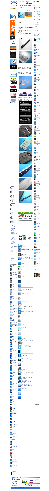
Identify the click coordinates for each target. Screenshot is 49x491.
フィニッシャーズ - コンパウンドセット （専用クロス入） (37, 59)
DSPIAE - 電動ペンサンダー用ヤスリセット (13, 436)
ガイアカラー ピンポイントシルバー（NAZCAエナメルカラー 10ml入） (37, 256)
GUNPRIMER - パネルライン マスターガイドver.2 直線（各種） (37, 160)
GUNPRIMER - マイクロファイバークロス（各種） (37, 111)
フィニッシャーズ (12, 195)
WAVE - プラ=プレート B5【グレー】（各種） (13, 350)
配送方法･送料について (26, 487)
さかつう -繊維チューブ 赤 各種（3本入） (13, 446)
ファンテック (12, 209)
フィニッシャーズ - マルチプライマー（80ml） (13, 322)
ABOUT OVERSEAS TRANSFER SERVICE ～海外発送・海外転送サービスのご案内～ (37, 267)
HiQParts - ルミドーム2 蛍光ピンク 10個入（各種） (37, 224)
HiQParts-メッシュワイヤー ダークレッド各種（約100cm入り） (37, 74)
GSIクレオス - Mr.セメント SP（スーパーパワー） (13, 301)
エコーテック (12, 204)
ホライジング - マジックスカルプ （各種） (13, 267)
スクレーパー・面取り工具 (13, 228)
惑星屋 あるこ (12, 221)
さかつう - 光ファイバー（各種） (13, 284)
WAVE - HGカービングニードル (13, 286)
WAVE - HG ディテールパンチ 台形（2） (37, 131)
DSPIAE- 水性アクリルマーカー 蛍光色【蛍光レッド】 (13, 357)
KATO (11, 210)
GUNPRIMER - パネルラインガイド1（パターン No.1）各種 (37, 250)
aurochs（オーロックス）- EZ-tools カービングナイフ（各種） (13, 384)
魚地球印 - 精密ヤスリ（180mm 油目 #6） (13, 439)
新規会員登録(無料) (36, 13)
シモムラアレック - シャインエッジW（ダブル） (37, 92)
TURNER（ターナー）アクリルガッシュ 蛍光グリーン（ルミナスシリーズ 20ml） (37, 210)
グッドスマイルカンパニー (13, 203)
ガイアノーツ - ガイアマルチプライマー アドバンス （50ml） (13, 328)
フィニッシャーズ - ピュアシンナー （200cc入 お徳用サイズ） (13, 465)
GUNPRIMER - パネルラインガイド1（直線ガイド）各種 (37, 253)
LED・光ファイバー (12, 232)
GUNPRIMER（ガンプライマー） (21, 8)
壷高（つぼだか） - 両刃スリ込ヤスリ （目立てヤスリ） (37, 105)
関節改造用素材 (12, 243)
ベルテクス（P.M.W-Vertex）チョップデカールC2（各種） (13, 333)
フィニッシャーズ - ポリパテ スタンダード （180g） (37, 139)
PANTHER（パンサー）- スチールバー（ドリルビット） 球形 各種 (13, 449)
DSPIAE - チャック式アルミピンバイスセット (13, 452)
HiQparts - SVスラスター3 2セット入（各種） (24, 358)
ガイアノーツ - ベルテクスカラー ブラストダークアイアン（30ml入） (13, 379)
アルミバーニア (12, 235)
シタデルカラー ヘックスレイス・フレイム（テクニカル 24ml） (37, 235)
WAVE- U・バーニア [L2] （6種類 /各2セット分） (13, 441)
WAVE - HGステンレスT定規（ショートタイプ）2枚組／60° (37, 144)
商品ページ (26, 34)
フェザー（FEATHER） (13, 201)
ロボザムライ (12, 192)
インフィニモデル (12, 200)
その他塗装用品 (12, 251)
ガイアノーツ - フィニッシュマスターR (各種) (37, 72)
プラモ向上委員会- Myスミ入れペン (13, 367)
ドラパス (11, 216)
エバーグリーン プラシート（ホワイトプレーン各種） (13, 277)
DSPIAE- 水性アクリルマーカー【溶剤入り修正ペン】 (13, 353)
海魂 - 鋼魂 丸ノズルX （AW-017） (37, 128)
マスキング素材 (12, 230)
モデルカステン (12, 259)
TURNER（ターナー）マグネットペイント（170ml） (37, 166)
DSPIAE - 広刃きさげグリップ (13, 348)
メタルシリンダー (12, 238)
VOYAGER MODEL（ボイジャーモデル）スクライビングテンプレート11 (37, 77)
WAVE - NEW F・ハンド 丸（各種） (37, 42)
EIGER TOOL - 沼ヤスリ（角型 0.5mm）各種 (37, 95)
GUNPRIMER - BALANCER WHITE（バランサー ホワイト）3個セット (37, 84)
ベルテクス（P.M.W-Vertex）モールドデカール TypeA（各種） (13, 315)
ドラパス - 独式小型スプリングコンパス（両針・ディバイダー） (37, 118)
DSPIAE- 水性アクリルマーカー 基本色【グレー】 (13, 410)
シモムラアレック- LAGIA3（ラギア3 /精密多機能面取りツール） (13, 306)
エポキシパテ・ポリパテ (13, 229)
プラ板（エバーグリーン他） (13, 242)
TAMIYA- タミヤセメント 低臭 (37, 99)
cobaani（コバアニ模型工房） (13, 217)
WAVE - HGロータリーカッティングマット (37, 63)
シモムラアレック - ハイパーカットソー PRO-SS (13, 317)
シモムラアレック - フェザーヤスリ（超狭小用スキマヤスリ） (13, 336)
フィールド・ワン (12, 208)
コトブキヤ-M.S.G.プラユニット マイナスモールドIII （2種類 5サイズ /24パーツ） (13, 444)
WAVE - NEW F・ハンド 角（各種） (37, 44)
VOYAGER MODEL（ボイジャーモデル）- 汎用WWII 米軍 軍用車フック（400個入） (37, 81)
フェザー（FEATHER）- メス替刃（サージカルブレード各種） (13, 434)
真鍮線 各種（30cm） (37, 263)
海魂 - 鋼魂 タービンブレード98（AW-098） (13, 431)
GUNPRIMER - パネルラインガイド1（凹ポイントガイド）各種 (37, 243)
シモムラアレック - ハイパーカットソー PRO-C (37, 141)
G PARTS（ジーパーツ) (27, 1)
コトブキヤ (11, 187)
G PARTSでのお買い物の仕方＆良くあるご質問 (37, 266)
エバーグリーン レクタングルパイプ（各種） (13, 265)
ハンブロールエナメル (13, 249)
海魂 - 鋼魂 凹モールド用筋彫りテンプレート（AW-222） (37, 201)
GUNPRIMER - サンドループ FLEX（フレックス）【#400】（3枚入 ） (37, 102)
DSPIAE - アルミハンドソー (37, 121)
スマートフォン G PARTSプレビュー (13, 471)
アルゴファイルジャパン (13, 220)
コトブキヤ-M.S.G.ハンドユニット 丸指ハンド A (37, 221)
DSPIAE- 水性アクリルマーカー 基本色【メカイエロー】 (13, 355)
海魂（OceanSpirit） (12, 199)
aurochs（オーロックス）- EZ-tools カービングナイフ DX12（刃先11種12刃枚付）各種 (37, 185)
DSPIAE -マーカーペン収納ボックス (13, 429)
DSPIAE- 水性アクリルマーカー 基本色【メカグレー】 (13, 413)
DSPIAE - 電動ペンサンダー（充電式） (37, 168)
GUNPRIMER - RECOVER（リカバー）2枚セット (25, 240)
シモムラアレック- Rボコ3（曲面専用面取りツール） (13, 401)
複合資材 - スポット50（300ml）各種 (37, 226)
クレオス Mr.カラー (12, 250)
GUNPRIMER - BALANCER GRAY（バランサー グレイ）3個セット (37, 163)
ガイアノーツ (12, 193)
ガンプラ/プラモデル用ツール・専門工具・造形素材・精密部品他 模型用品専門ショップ (17, 1)
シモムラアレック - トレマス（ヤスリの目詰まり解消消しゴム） (37, 150)
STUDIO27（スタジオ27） (13, 206)
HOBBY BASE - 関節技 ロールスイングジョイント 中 (37, 190)
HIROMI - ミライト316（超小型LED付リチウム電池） (37, 238)
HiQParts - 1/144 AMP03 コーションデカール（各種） (13, 389)
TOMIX (11, 213)
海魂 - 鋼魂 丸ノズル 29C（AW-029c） (13, 293)
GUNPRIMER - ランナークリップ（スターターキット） (37, 181)
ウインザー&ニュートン (13, 212)
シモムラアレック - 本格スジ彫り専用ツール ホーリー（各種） (37, 216)
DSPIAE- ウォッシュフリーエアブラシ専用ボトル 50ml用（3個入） (13, 396)
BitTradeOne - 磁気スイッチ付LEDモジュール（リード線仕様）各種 (37, 241)
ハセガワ (11, 205)
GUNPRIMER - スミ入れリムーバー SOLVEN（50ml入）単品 (13, 373)
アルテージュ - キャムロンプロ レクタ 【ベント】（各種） (37, 147)
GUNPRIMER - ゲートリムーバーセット (13, 456)
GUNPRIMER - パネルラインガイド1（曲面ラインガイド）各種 (37, 258)
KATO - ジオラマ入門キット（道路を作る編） (37, 195)
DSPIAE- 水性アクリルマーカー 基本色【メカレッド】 (13, 404)
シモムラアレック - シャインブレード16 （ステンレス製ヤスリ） (13, 459)
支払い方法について (22, 487)
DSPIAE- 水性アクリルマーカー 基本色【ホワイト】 (37, 53)
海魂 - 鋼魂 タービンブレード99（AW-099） (13, 298)
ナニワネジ (11, 190)
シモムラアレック (12, 186)
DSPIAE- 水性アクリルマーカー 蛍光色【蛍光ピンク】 (13, 362)
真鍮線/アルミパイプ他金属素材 (13, 239)
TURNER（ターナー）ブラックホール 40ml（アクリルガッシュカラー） (13, 370)
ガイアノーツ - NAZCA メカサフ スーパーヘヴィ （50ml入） (37, 89)
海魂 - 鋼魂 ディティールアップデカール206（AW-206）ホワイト (37, 204)
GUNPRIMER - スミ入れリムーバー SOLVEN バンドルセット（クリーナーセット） (37, 153)
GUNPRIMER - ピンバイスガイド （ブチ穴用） (37, 113)
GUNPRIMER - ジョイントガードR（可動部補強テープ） (37, 213)
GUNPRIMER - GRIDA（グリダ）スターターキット (37, 66)
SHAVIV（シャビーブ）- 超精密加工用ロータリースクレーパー (37, 124)
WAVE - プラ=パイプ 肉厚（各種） (37, 193)
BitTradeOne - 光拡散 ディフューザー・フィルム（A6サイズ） (37, 47)
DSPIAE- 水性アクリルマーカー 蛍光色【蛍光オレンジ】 (13, 360)
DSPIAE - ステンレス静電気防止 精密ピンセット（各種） (13, 365)
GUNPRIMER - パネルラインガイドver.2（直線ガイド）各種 (13, 309)
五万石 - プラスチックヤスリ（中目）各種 (37, 176)
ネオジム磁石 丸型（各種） (37, 261)
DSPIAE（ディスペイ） (13, 222)
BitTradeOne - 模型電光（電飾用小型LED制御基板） (37, 56)
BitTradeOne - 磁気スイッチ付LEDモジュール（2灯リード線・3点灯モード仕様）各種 (37, 229)
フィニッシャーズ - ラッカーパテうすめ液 (13, 269)
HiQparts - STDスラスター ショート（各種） (13, 289)
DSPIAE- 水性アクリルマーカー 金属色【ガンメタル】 (13, 424)
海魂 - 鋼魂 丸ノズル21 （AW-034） (37, 115)
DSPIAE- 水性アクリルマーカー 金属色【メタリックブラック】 (13, 416)
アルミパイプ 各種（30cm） (36, 232)
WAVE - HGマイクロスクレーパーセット (13, 381)
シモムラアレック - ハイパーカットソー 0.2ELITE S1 (37, 171)
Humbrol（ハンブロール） (13, 196)
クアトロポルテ (12, 191)
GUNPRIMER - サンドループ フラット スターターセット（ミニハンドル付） (37, 157)
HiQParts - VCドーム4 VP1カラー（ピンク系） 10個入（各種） (13, 376)
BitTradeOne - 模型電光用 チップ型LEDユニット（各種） (37, 39)
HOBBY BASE (12, 188)
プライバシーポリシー (31, 487)
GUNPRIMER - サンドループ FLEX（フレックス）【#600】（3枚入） (13, 320)
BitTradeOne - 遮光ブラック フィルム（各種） (13, 391)
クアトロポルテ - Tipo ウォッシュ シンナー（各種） (13, 303)
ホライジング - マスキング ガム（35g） (37, 108)
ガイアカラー (12, 247)
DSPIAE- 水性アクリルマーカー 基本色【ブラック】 (13, 408)
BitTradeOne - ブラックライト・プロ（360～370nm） (37, 207)
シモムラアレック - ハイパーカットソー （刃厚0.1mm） (37, 50)
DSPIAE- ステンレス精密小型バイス (13, 339)
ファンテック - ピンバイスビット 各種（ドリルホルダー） (37, 198)
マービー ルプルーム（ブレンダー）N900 (13, 426)
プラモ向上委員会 (12, 218)
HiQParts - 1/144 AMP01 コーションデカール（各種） (13, 386)
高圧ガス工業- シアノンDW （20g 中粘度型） (37, 133)
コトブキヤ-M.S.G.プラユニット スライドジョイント (13, 281)
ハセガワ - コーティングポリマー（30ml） (37, 61)
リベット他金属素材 (12, 237)
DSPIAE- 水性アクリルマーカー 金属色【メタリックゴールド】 (13, 421)
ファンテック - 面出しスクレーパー (13, 454)
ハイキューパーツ (12, 256)
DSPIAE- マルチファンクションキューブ (37, 97)
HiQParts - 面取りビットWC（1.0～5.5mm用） (13, 296)
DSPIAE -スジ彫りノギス (13, 341)
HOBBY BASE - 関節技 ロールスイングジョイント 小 (37, 188)
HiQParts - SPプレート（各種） (13, 291)
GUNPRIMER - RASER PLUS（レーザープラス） (37, 178)
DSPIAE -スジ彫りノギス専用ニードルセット (13, 343)
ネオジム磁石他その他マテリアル (14, 233)
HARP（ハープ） (12, 214)
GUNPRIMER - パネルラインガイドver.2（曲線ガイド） (13, 312)
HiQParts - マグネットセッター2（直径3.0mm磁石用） (13, 345)
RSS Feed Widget (13, 182)
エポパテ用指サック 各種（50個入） (37, 218)
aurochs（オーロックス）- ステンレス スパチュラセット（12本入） (13, 462)
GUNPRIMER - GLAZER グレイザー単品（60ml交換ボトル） (13, 325)
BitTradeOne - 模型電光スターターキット (13, 399)
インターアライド (12, 197)
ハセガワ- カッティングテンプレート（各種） (37, 126)
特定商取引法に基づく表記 (17, 487)
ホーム (18, 8)
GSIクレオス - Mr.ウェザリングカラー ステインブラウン (37, 69)
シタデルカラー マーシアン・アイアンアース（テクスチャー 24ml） (37, 247)
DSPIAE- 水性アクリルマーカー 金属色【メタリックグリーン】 (13, 418)
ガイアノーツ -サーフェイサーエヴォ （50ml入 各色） (13, 279)
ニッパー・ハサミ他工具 (13, 226)
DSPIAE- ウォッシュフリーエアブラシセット (13, 393)
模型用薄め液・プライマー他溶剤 (14, 246)
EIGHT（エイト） (12, 258)
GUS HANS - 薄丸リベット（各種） (37, 174)
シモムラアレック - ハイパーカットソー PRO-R (13, 274)
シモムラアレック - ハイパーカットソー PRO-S (13, 272)
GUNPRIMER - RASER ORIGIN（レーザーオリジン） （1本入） (25, 7)
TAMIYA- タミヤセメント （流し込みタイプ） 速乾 (37, 136)
